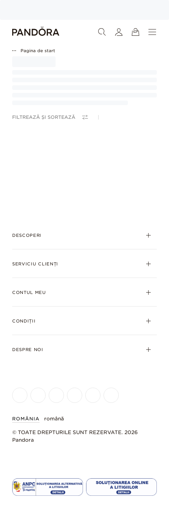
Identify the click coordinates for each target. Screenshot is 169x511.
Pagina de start (38, 50)
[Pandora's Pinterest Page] (111, 395)
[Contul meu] (118, 32)
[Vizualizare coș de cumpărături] (135, 32)
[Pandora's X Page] (56, 395)
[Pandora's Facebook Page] (19, 395)
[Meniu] (152, 32)
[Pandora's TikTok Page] (92, 395)
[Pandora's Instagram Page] (38, 395)
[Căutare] (102, 32)
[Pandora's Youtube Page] (74, 395)
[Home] (35, 32)
